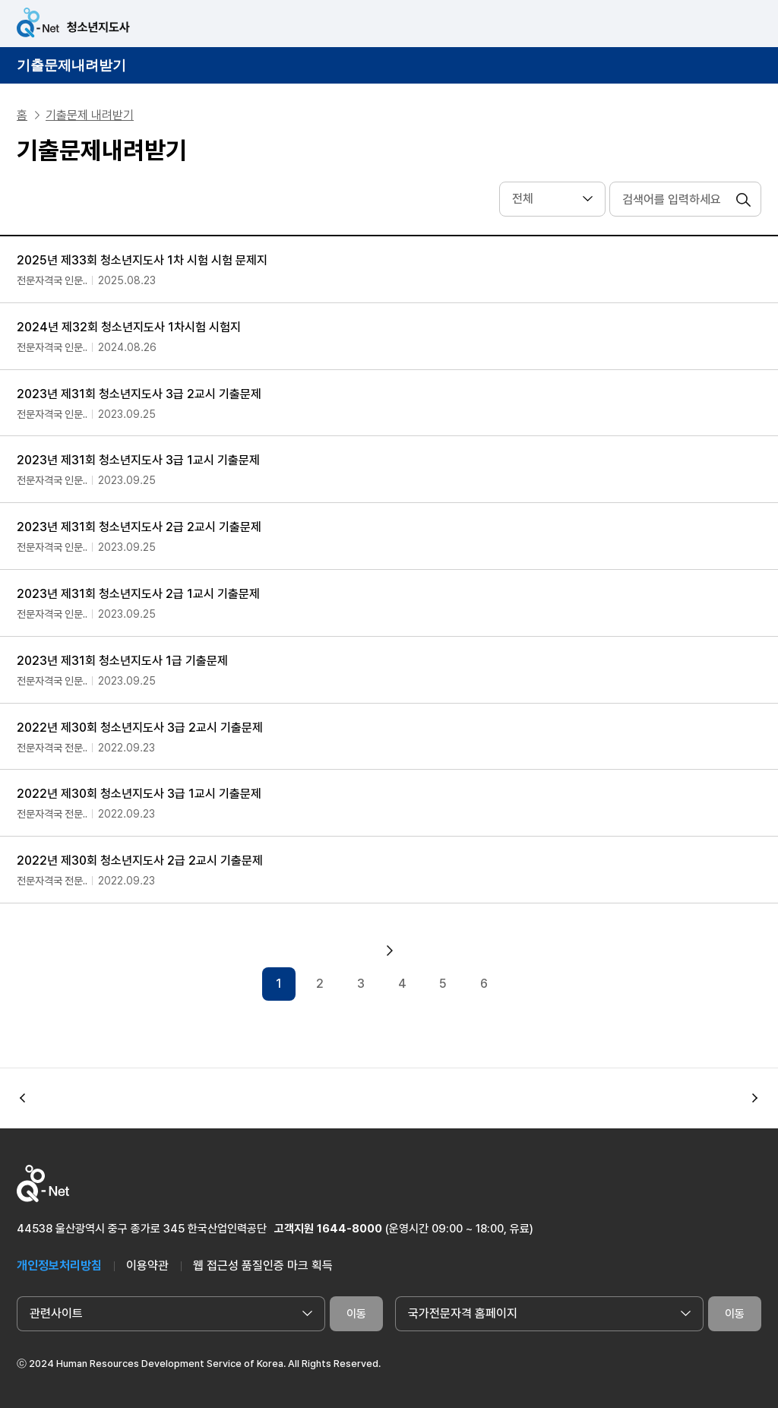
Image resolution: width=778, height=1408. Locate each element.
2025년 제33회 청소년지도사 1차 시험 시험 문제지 (142, 260)
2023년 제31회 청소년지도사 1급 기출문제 (122, 660)
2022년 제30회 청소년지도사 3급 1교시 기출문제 (139, 793)
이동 (356, 1314)
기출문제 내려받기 (90, 115)
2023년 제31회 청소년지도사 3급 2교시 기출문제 (139, 394)
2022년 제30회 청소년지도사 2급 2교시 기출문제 (140, 860)
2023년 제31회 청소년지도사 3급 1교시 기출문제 (138, 460)
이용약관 (147, 1265)
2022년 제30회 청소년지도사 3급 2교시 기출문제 (140, 727)
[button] (755, 1098)
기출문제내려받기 (71, 65)
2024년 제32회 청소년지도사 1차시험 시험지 (129, 327)
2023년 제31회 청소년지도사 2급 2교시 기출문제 (139, 527)
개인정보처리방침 (59, 1265)
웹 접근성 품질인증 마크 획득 (263, 1265)
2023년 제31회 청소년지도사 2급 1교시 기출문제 (138, 594)
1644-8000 (349, 1229)
